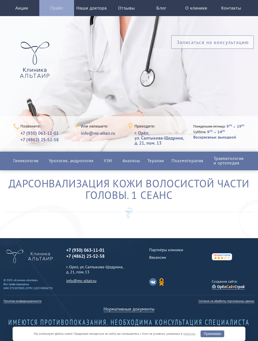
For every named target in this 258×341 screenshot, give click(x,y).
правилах (189, 333)
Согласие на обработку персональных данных (226, 301)
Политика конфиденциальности (23, 301)
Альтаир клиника (36, 62)
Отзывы (126, 8)
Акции (21, 8)
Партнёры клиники (166, 249)
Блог (161, 8)
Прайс (56, 8)
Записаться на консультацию (213, 42)
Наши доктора (91, 8)
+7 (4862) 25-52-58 (39, 140)
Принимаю (212, 334)
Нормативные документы (129, 309)
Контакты (231, 8)
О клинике (196, 8)
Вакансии (157, 257)
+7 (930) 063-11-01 (39, 133)
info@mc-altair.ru (98, 133)
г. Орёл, (159, 138)
